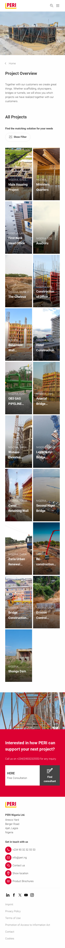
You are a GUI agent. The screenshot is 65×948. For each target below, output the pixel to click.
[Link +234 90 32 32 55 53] (32, 850)
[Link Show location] (32, 873)
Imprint (9, 904)
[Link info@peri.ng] (32, 857)
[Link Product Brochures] (32, 881)
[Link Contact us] (32, 865)
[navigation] (12, 63)
